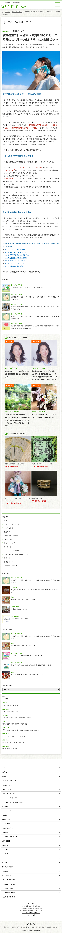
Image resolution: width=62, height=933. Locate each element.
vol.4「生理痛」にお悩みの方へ (16, 258)
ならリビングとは (7, 867)
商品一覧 (5, 845)
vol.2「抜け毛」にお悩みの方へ (16, 252)
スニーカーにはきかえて (12, 550)
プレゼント (8, 547)
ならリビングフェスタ (11, 524)
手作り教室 (6, 824)
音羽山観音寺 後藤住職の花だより (16, 554)
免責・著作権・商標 (9, 897)
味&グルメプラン (8, 828)
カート (5, 862)
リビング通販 (6, 841)
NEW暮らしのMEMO (11, 565)
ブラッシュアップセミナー (10, 836)
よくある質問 (7, 875)
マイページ (6, 858)
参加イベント (6, 819)
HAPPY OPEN (8, 539)
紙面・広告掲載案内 (9, 880)
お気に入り (6, 854)
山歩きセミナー (7, 832)
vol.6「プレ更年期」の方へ (14, 263)
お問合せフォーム (8, 888)
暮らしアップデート (17, 12)
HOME (4, 768)
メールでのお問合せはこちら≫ (31, 913)
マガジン (7, 12)
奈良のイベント (9, 532)
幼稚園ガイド (8, 562)
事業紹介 (5, 871)
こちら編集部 (8, 528)
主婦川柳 (7, 558)
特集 (5, 520)
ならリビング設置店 (9, 884)
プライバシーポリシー (9, 893)
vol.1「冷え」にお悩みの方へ (15, 249)
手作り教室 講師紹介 (11, 535)
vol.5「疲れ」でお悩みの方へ (15, 260)
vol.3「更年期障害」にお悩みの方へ (17, 255)
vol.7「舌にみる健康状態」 (14, 266)
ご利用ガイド (7, 849)
